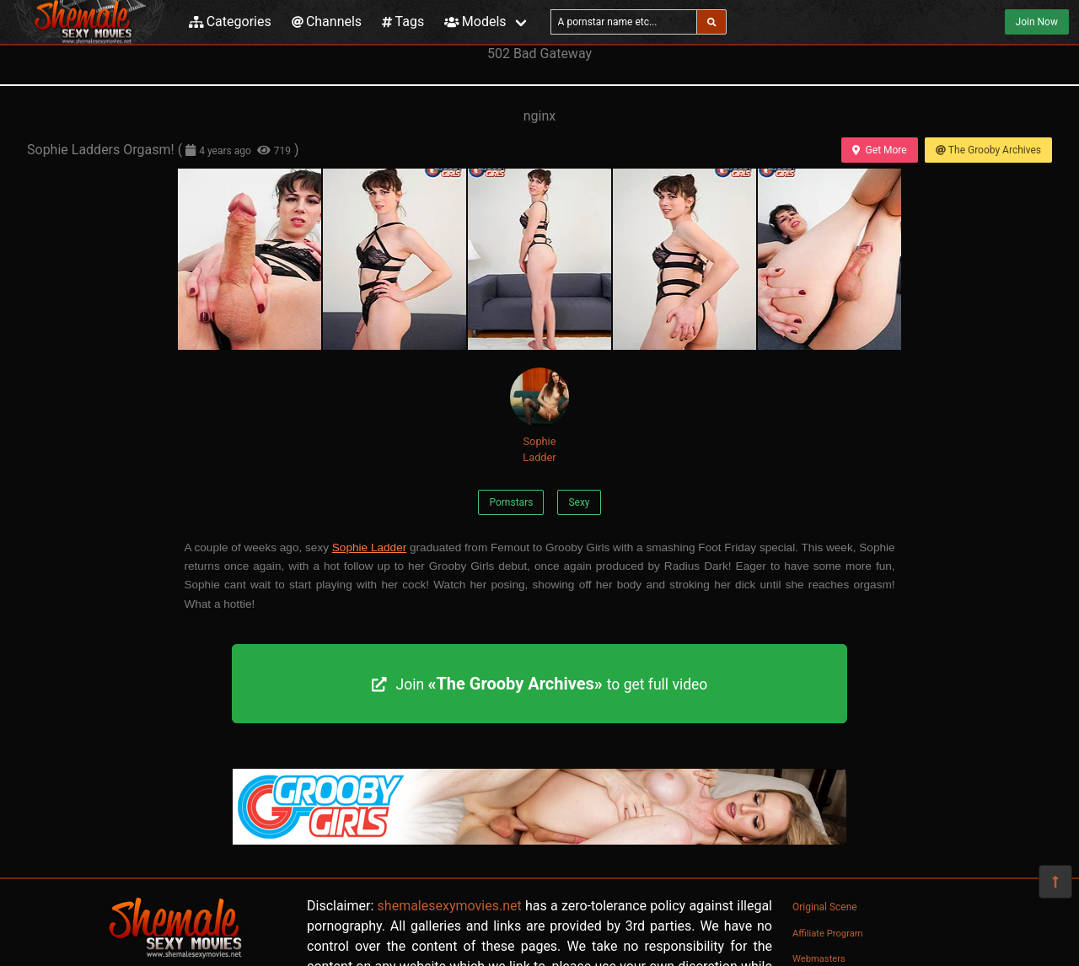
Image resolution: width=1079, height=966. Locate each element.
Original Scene (824, 907)
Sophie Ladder (539, 416)
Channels (327, 21)
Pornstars (511, 502)
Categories (230, 21)
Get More (879, 150)
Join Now (1037, 22)
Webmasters (818, 958)
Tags (403, 21)
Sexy (578, 502)
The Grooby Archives (988, 150)
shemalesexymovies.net (450, 906)
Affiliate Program (827, 933)
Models (475, 21)
